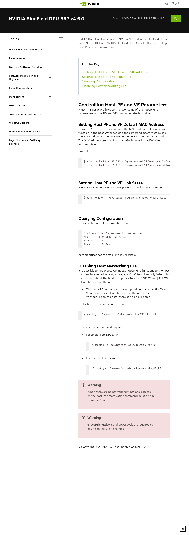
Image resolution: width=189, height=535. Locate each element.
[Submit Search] (176, 18)
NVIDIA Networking (131, 39)
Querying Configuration (99, 81)
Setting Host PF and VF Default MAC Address (115, 72)
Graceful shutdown (99, 424)
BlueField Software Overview (25, 67)
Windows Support (19, 122)
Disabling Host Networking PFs (104, 86)
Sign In (176, 3)
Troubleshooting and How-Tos (25, 114)
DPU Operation (17, 105)
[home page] (90, 4)
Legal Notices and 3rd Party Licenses (24, 142)
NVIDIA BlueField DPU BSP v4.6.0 (128, 43)
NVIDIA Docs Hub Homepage (96, 39)
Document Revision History (24, 131)
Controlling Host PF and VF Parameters (123, 105)
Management (16, 96)
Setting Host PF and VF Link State (107, 77)
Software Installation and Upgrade (23, 77)
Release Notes (17, 58)
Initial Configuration (20, 88)
